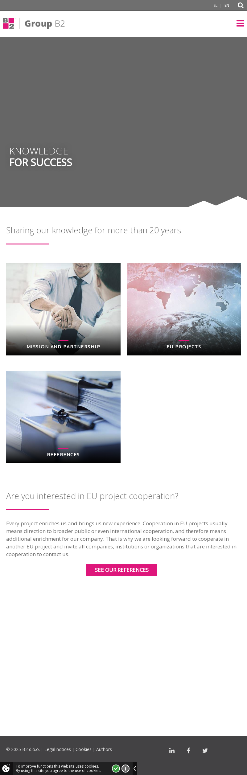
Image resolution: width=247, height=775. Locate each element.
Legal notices (57, 749)
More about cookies (125, 769)
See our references (122, 569)
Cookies (84, 749)
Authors (104, 749)
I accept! (116, 769)
